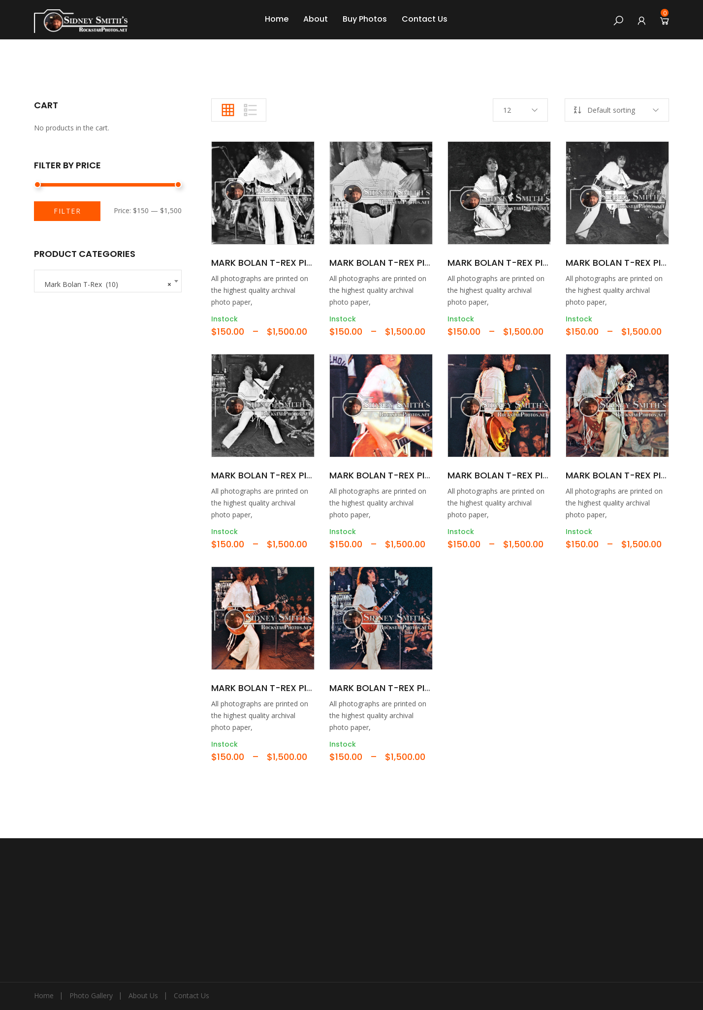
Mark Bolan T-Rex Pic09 (267, 688)
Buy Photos (365, 19)
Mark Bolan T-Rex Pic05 (267, 475)
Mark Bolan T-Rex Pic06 (385, 475)
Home (276, 19)
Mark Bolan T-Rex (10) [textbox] (107, 282)
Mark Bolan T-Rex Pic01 (266, 262)
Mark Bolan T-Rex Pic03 (503, 262)
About (315, 19)
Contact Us (424, 19)
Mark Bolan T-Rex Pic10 (384, 688)
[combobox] (108, 281)
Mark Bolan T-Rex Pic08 (622, 475)
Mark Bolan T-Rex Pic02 (385, 262)
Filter (67, 211)
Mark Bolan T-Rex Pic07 (503, 475)
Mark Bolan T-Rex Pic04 (622, 262)
